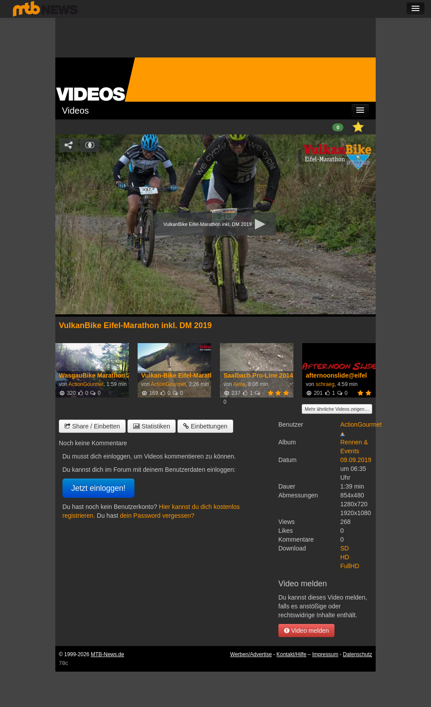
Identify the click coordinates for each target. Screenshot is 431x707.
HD (344, 557)
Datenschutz (357, 654)
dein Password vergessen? (157, 515)
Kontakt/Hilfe (291, 654)
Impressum (325, 654)
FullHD (349, 565)
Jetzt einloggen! (98, 488)
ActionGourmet (86, 384)
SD (344, 548)
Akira (239, 384)
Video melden (306, 630)
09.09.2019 (355, 459)
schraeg (325, 384)
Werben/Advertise (251, 654)
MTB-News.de (107, 654)
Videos (75, 110)
